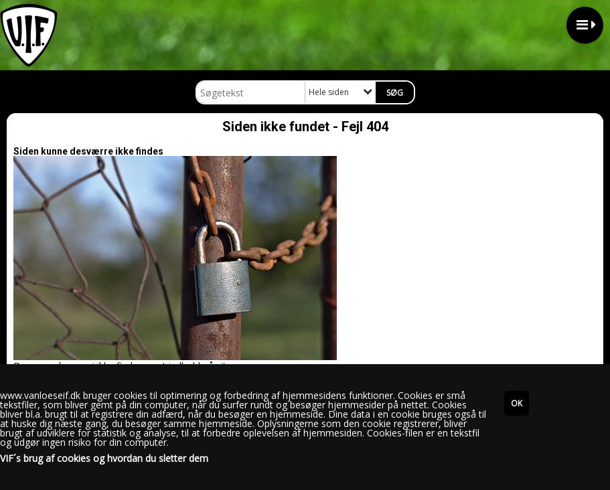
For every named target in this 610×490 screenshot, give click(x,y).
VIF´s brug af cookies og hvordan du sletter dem (104, 458)
